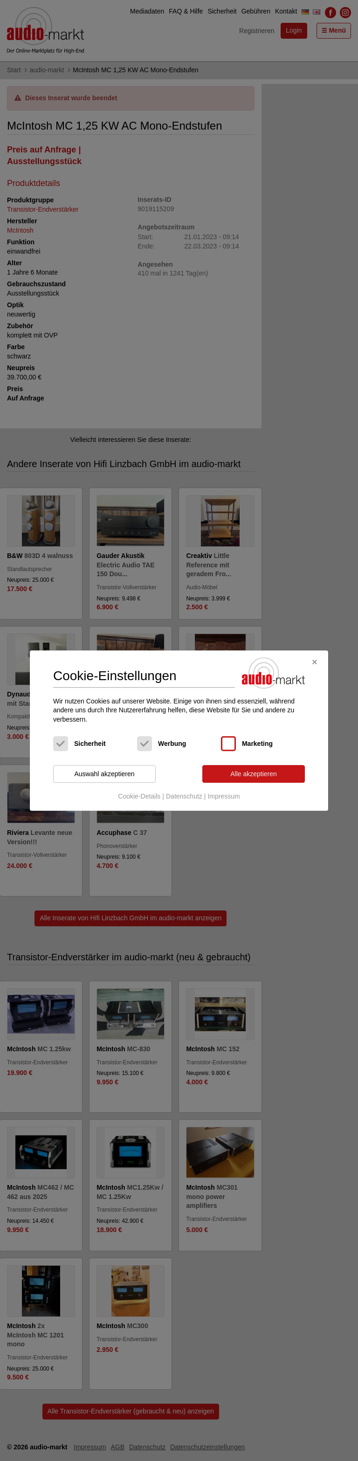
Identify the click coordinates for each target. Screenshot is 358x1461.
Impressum (223, 796)
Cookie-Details (139, 796)
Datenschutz (184, 796)
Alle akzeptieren (253, 774)
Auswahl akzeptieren (104, 774)
